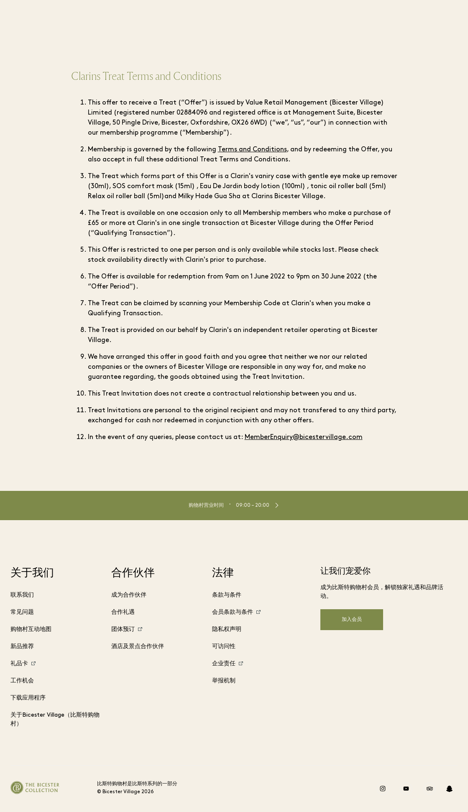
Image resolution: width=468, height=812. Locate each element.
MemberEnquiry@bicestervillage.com (304, 437)
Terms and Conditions (252, 149)
